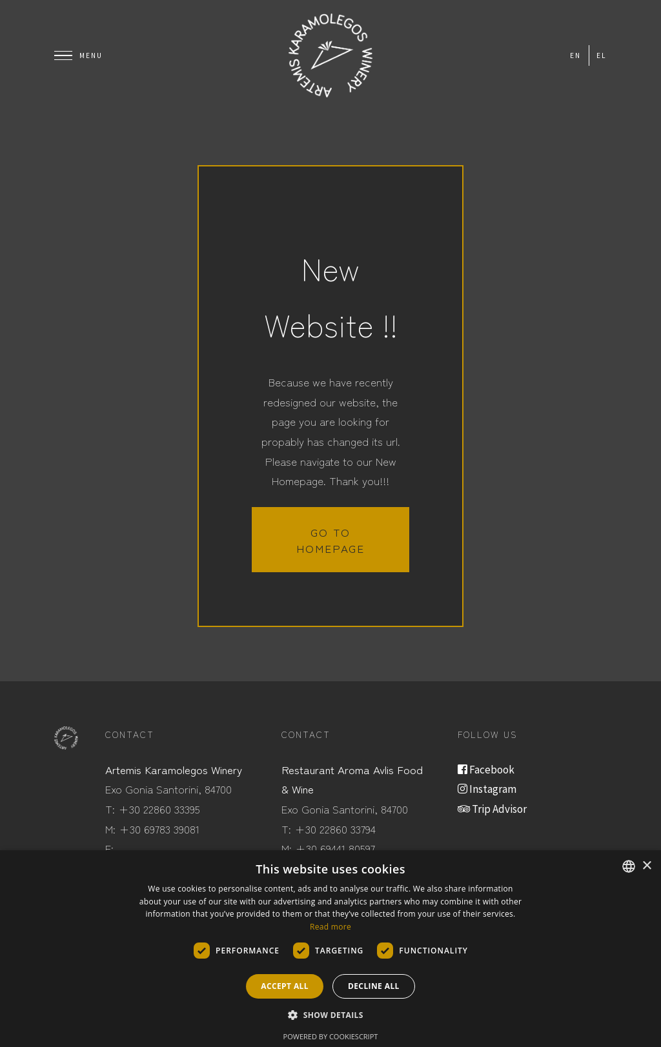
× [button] (646, 866)
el (601, 55)
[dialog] (330, 948)
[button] (330, 1015)
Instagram (487, 789)
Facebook (486, 770)
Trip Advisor (492, 809)
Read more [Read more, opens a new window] (330, 926)
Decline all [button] (374, 986)
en (575, 55)
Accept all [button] (285, 986)
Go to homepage (330, 540)
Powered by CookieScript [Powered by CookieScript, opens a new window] (330, 1036)
